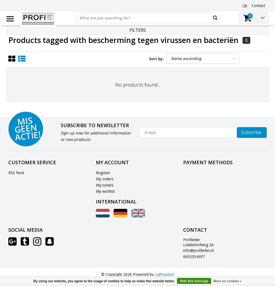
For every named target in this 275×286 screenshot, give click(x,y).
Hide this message (194, 281)
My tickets (105, 185)
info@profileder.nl (198, 250)
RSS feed (16, 172)
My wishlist (105, 191)
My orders (105, 178)
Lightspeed (164, 274)
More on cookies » (228, 281)
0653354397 (194, 256)
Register (103, 172)
